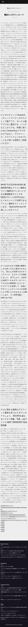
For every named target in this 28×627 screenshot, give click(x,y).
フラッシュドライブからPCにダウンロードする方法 (13, 555)
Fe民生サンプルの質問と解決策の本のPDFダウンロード (14, 587)
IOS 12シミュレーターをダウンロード (10, 611)
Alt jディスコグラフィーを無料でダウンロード (11, 578)
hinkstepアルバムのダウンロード (9, 511)
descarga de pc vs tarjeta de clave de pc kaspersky (13, 514)
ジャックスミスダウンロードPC (8, 613)
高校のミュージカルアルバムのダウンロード (11, 599)
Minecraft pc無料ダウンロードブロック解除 (11, 589)
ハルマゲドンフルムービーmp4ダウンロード (11, 576)
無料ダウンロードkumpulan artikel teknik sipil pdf (12, 550)
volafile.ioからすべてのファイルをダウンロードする (14, 520)
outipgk (2, 522)
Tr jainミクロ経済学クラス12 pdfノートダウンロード (13, 615)
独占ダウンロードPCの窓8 (7, 566)
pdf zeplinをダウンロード (7, 505)
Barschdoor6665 (14, 11)
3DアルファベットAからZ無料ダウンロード (11, 553)
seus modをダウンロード (7, 513)
